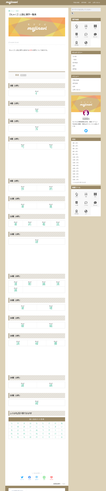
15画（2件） (76, 170)
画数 (86, 27)
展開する (23, 70)
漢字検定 (77, 44)
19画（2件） (76, 179)
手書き (77, 27)
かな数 (77, 35)
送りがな (95, 35)
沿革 (89, 2)
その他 (75, 57)
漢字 (74, 67)
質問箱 (75, 70)
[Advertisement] (37, 56)
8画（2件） (76, 156)
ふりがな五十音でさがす (79, 184)
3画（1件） (76, 145)
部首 (95, 27)
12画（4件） (76, 162)
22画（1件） (76, 181)
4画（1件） (76, 148)
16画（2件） (76, 173)
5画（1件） (76, 150)
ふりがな (86, 35)
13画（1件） (76, 164)
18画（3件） (76, 176)
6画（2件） (76, 153)
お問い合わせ (96, 2)
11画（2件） (76, 159)
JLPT (86, 44)
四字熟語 (75, 64)
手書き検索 (76, 2)
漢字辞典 (83, 2)
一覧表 (63, 479)
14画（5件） (76, 167)
